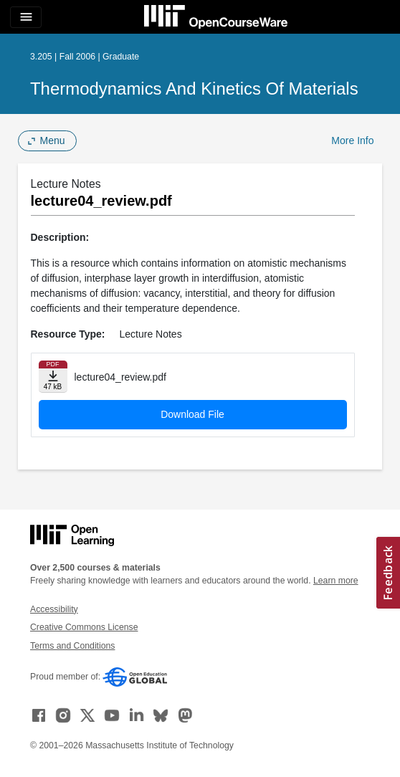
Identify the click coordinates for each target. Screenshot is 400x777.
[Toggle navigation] (26, 17)
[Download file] (53, 377)
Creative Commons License (84, 627)
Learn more (335, 581)
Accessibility (54, 609)
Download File (192, 414)
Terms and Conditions (72, 646)
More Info (352, 140)
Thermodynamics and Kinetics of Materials (194, 88)
